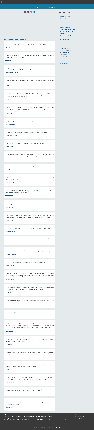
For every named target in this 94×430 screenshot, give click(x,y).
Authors (64, 416)
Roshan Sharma (9, 220)
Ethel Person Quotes (65, 20)
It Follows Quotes (64, 63)
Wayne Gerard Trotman (11, 135)
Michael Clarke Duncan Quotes (67, 31)
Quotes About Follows (65, 44)
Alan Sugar (8, 60)
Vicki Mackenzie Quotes (66, 35)
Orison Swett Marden (10, 182)
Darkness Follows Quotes (66, 61)
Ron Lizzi (7, 85)
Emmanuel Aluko (9, 393)
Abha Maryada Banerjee (11, 72)
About (49, 418)
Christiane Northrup (10, 113)
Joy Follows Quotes (65, 56)
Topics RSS (51, 422)
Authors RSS (51, 421)
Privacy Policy (51, 416)
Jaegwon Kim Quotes (65, 27)
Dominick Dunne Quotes (66, 18)
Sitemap (64, 419)
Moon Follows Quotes (65, 52)
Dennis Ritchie (9, 195)
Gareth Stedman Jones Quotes (67, 23)
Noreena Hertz (9, 407)
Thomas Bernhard (10, 124)
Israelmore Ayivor (9, 279)
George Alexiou (9, 146)
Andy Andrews (9, 331)
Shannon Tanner (9, 382)
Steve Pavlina (8, 242)
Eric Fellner (8, 99)
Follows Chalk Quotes (65, 46)
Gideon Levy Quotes (65, 25)
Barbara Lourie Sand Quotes (67, 16)
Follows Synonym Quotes (66, 58)
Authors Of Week (79, 416)
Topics (63, 418)
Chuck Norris (8, 344)
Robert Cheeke (9, 169)
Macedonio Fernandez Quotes (67, 29)
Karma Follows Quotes (65, 54)
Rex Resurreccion (9, 357)
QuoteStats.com (46, 427)
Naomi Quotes (63, 33)
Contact (50, 419)
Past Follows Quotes (65, 48)
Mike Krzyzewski (9, 207)
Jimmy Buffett (8, 292)
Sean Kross (8, 369)
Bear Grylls (8, 47)
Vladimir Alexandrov (10, 254)
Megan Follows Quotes (65, 50)
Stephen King (8, 159)
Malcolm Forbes (9, 315)
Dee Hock (8, 305)
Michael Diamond (9, 265)
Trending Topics (79, 418)
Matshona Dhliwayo (10, 231)
